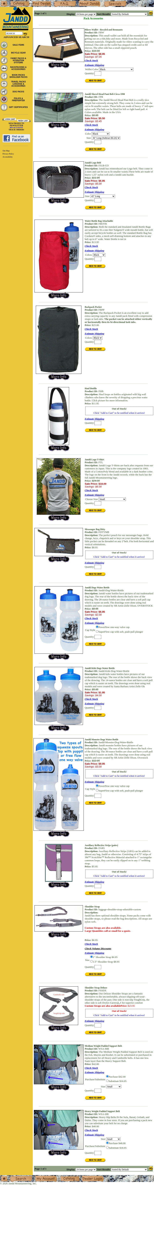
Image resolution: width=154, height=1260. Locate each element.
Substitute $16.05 (117, 1081)
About (81, 1)
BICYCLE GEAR (18, 53)
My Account (41, 1176)
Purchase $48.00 (117, 1143)
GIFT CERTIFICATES (18, 107)
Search (13, 1176)
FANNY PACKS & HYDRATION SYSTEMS (18, 60)
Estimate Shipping (94, 65)
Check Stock (91, 60)
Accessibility (8, 157)
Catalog (14, 1)
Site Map (6, 151)
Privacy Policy (8, 154)
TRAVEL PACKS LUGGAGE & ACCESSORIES (18, 84)
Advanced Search (16, 37)
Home (3, 1)
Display (71, 14)
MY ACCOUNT (16, 127)
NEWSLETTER (16, 125)
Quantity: (89, 73)
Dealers (36, 1)
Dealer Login (88, 1176)
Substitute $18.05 (117, 1147)
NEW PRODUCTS (16, 123)
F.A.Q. (57, 1)
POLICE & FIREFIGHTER (18, 99)
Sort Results (103, 14)
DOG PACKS (18, 92)
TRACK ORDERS (16, 130)
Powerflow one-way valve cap (114, 627)
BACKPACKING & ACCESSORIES (18, 68)
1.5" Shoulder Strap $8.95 (106, 961)
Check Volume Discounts (98, 948)
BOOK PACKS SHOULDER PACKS (18, 76)
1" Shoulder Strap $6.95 (105, 957)
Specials (108, 1)
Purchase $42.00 (117, 1076)
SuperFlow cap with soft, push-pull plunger (120, 631)
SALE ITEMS (18, 45)
